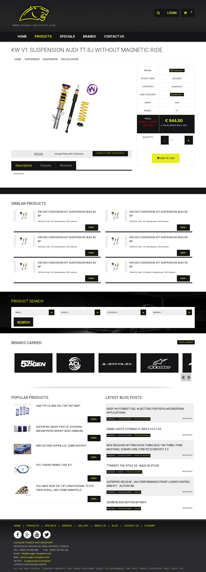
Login (172, 13)
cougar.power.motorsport (37, 561)
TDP (181, 568)
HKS (21, 568)
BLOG (115, 525)
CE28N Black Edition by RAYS (126, 502)
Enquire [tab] (45, 165)
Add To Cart (165, 158)
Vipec (135, 568)
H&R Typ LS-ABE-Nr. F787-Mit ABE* (58, 405)
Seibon (77, 568)
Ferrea (143, 568)
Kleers (99, 568)
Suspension (32, 59)
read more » (188, 418)
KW (15, 568)
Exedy (174, 568)
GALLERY (83, 525)
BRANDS (89, 36)
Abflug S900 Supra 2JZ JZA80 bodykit (61, 445)
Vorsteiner (88, 568)
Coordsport (155, 568)
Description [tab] (23, 165)
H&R (70, 568)
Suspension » (177, 94)
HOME (22, 36)
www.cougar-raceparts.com (34, 557)
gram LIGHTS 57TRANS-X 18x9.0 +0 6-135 (134, 429)
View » (92, 227)
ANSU (167, 568)
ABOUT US (100, 525)
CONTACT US (114, 36)
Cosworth (47, 568)
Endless (35, 568)
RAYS (26, 568)
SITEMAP (150, 525)
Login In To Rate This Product (110, 153)
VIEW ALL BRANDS (186, 342)
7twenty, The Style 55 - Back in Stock (133, 465)
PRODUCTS (43, 36)
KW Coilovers (70, 59)
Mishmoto (60, 568)
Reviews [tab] (66, 165)
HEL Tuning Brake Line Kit (54, 464)
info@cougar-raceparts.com (36, 553)
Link (128, 568)
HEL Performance (114, 568)
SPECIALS (67, 36)
